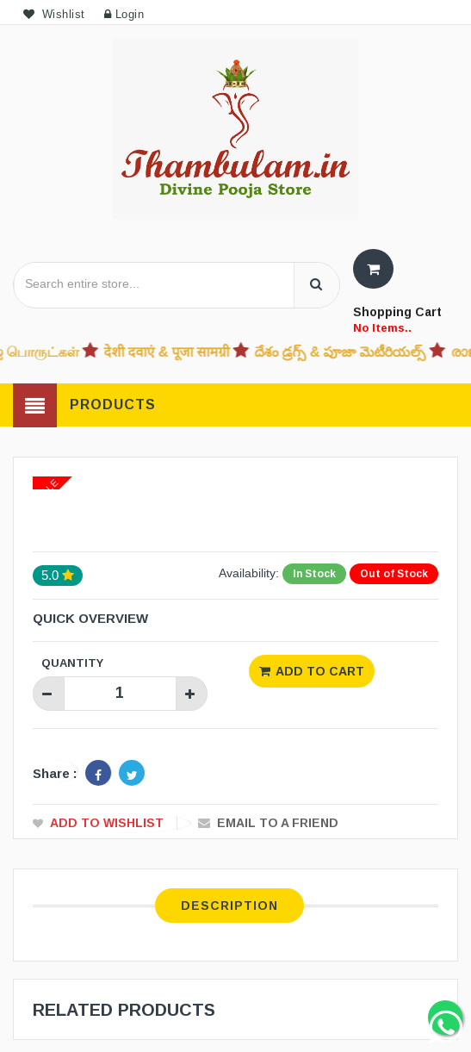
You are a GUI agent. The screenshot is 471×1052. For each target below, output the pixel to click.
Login (124, 14)
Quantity (72, 662)
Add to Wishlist (107, 822)
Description (229, 905)
